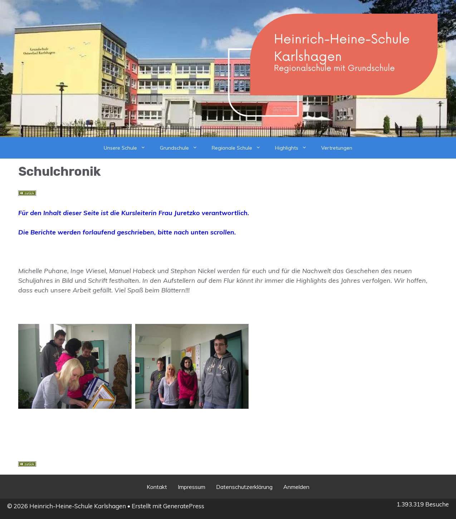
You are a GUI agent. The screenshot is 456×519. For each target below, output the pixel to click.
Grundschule (182, 148)
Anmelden (296, 486)
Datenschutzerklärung (244, 486)
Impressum (191, 486)
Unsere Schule (128, 148)
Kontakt (157, 486)
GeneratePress (183, 506)
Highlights (294, 148)
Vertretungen (336, 148)
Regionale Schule (240, 148)
